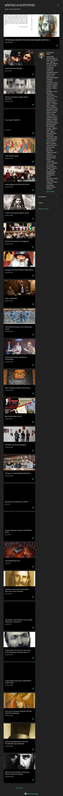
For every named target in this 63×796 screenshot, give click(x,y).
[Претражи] (58, 5)
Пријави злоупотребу (43, 209)
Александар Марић (50, 53)
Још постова (19, 788)
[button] (57, 46)
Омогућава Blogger (31, 794)
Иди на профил (50, 191)
